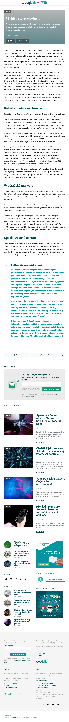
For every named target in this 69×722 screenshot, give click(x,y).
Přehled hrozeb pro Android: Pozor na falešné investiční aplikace (48, 511)
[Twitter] (11, 579)
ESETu (14, 718)
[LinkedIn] (25, 579)
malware (13, 366)
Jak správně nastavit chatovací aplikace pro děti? (22, 563)
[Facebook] (6, 579)
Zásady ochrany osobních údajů (47, 685)
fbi (9, 366)
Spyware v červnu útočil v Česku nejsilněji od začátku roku (49, 420)
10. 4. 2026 (17, 597)
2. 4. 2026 (17, 606)
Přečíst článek (40, 442)
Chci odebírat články (51, 389)
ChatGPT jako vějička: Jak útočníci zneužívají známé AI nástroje (50, 451)
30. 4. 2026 (17, 548)
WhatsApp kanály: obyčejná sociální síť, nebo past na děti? (21, 544)
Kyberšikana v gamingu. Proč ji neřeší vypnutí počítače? (22, 622)
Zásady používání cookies (45, 683)
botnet (6, 366)
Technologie (41, 653)
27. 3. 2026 (17, 616)
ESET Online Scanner (12, 683)
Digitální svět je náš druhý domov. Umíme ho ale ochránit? (23, 612)
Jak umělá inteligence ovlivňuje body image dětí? (22, 602)
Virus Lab (7, 11)
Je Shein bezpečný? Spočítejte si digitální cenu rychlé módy (21, 553)
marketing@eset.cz (41, 680)
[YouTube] (20, 579)
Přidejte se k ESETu (11, 687)
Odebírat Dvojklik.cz (18, 654)
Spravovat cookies (43, 687)
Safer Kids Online (43, 657)
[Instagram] (15, 579)
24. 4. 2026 (17, 557)
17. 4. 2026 (17, 567)
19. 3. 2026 (17, 626)
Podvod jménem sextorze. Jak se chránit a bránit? (23, 593)
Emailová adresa (9, 645)
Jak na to (40, 655)
